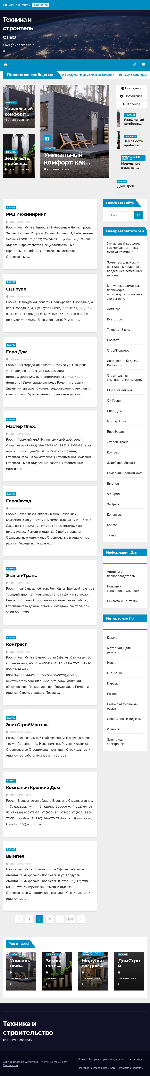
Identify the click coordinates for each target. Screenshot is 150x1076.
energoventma (17, 120)
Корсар (112, 525)
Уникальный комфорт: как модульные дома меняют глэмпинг (123, 248)
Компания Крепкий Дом (33, 787)
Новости (10, 103)
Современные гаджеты (124, 719)
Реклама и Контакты (122, 601)
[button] (135, 65)
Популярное (131, 96)
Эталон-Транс (21, 575)
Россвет (113, 340)
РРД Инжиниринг (26, 214)
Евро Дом (17, 351)
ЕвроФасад (18, 501)
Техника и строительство (18, 28)
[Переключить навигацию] (143, 64)
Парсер (112, 683)
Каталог (113, 638)
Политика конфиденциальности (97, 1067)
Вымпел (15, 856)
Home (81, 1059)
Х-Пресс (113, 504)
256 (70, 919)
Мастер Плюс (21, 426)
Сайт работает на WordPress (21, 1061)
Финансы (11, 152)
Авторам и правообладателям (106, 1059)
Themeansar (10, 1065)
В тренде (131, 104)
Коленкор (114, 514)
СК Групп (16, 289)
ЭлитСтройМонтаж (27, 724)
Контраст (16, 644)
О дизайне (115, 673)
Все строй (114, 319)
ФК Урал (113, 494)
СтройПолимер (118, 350)
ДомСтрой (125, 186)
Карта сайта (135, 1059)
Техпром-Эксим (118, 330)
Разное (122, 181)
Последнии (131, 88)
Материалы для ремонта (131, 158)
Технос (112, 535)
